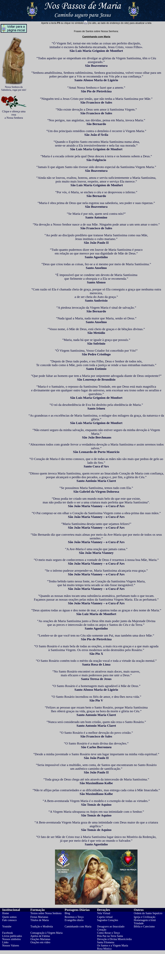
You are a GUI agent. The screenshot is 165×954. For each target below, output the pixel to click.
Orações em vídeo (40, 942)
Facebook (7, 932)
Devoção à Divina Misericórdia (114, 939)
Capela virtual (105, 916)
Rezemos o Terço (74, 916)
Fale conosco (9, 920)
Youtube (6, 926)
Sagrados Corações (107, 920)
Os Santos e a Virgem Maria (112, 945)
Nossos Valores (10, 945)
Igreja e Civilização (144, 916)
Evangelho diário (74, 920)
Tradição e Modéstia (41, 926)
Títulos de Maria (39, 920)
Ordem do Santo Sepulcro (148, 913)
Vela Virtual (103, 913)
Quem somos (9, 916)
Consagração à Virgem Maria (46, 932)
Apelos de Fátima (40, 935)
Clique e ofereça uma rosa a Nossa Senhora (13, 114)
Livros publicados (12, 935)
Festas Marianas (39, 916)
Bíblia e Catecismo (144, 926)
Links (5, 942)
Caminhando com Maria (78, 926)
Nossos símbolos (11, 939)
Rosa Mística (104, 948)
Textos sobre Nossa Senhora (45, 913)
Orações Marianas (40, 939)
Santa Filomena (105, 942)
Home (5, 913)
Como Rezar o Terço (108, 932)
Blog (67, 913)
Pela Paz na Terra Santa (110, 935)
